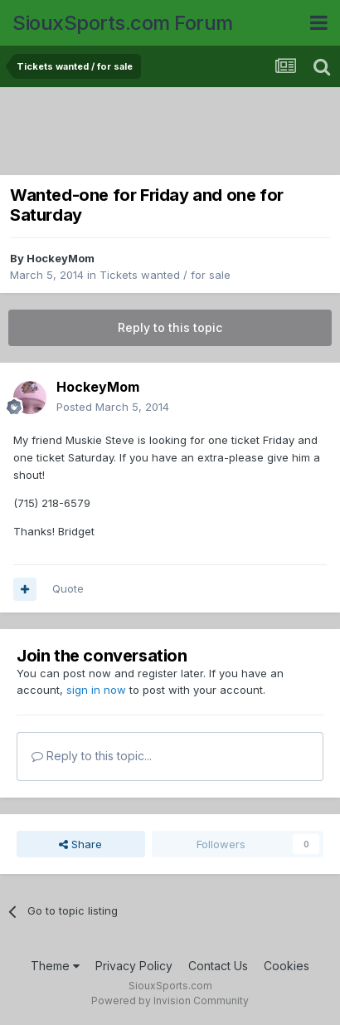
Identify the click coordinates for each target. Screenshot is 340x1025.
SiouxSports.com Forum (122, 23)
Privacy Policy (133, 966)
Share (80, 844)
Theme (55, 966)
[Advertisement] (174, 132)
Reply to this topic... (92, 756)
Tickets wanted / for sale (165, 274)
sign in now (96, 689)
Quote (68, 588)
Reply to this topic (170, 327)
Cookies (286, 966)
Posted (112, 406)
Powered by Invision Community (170, 1000)
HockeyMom (61, 258)
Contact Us (218, 966)
